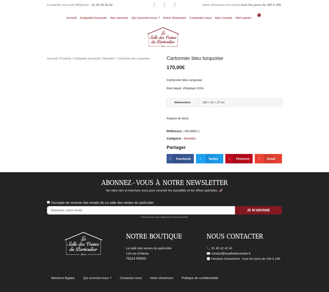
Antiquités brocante (93, 17)
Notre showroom (174, 17)
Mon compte (223, 17)
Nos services (119, 17)
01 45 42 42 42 (221, 248)
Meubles (109, 58)
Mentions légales (63, 278)
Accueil (71, 17)
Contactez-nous (200, 17)
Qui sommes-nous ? (146, 17)
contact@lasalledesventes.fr (231, 253)
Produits (65, 58)
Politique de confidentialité (200, 278)
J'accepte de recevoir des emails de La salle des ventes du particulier (102, 202)
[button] (180, 158)
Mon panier (243, 17)
